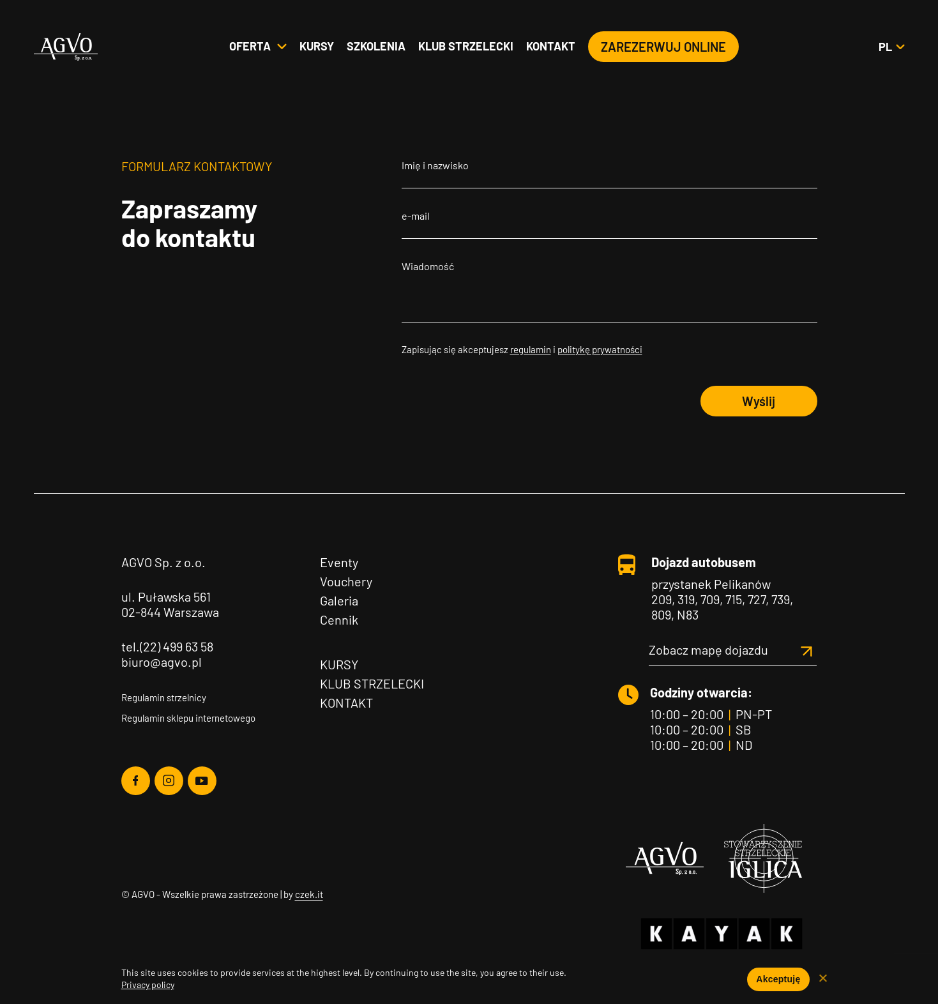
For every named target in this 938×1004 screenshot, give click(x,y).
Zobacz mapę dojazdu (733, 649)
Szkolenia (376, 47)
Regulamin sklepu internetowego (188, 718)
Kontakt (550, 47)
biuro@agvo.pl (161, 661)
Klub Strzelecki (372, 683)
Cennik (339, 619)
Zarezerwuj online (663, 47)
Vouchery (346, 581)
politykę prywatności (599, 349)
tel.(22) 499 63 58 (167, 646)
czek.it (309, 894)
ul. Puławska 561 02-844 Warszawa (170, 604)
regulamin (530, 349)
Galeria (339, 600)
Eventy (339, 562)
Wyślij (758, 401)
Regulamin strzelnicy (163, 697)
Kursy (316, 47)
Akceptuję (778, 979)
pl (891, 47)
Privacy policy (147, 984)
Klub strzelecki (465, 47)
